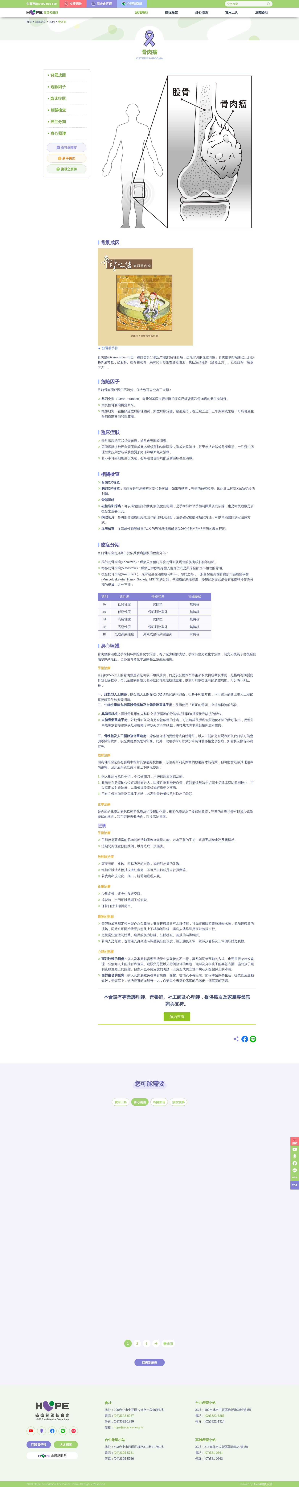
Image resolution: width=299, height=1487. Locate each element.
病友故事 (178, 1102)
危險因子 (58, 87)
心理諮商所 (52, 1455)
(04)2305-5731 (124, 1452)
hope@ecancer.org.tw (129, 1427)
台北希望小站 (205, 1403)
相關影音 (159, 1102)
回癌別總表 (149, 1362)
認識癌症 (40, 21)
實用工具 (121, 1102)
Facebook (244, 1039)
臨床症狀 (58, 98)
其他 (52, 21)
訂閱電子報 (38, 1444)
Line (253, 1039)
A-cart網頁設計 (262, 1484)
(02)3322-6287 (124, 1415)
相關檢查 (58, 110)
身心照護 (58, 133)
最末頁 (168, 1344)
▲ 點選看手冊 (108, 348)
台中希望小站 (115, 1440)
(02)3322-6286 (214, 1415)
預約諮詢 (177, 1017)
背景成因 (58, 75)
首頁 (29, 21)
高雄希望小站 (205, 1440)
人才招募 (66, 1444)
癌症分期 (58, 122)
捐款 (294, 1143)
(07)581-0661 (213, 1452)
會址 (108, 1403)
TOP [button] (294, 1185)
